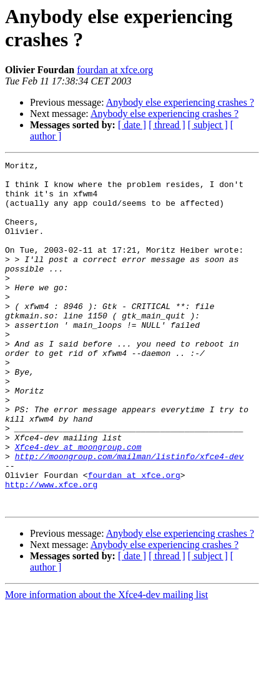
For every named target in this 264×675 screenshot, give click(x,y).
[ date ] (132, 124)
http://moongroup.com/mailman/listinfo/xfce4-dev (129, 516)
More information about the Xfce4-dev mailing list (106, 664)
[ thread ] (167, 124)
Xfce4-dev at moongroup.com (78, 504)
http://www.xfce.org (51, 550)
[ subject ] (208, 124)
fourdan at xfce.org (115, 69)
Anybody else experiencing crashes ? (180, 102)
